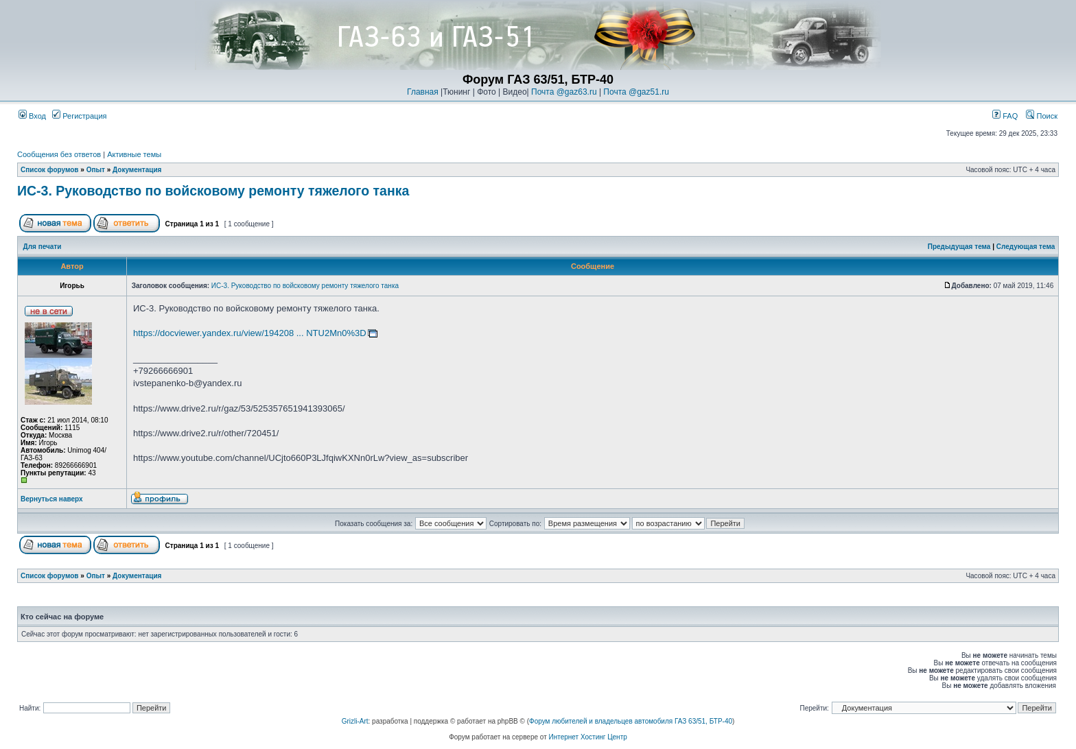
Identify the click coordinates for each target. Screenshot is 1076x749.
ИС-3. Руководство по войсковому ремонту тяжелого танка (213, 190)
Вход (32, 116)
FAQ (1005, 116)
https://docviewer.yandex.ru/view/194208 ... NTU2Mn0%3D (249, 333)
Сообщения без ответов (59, 154)
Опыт (95, 170)
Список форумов (50, 170)
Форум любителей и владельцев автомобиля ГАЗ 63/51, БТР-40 (630, 721)
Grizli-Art (355, 721)
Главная (422, 92)
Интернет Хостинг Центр (588, 737)
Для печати (42, 246)
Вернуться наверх (52, 499)
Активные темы (134, 154)
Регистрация (79, 116)
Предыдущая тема (959, 246)
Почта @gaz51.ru (636, 92)
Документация (137, 170)
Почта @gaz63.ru (564, 92)
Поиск (1041, 116)
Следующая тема (1025, 246)
